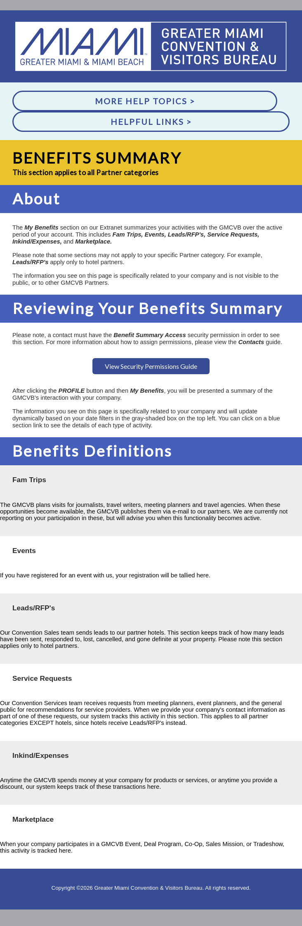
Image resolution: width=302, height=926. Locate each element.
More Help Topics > (145, 101)
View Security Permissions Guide (151, 366)
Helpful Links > (151, 122)
